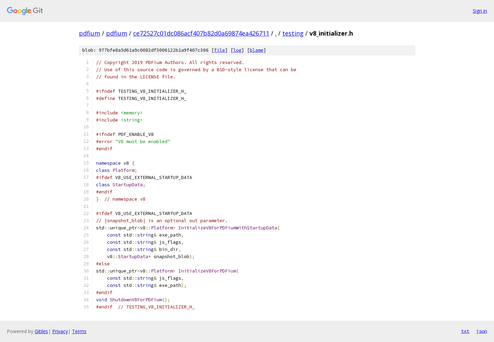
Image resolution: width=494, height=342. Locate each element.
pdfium (89, 33)
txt (465, 331)
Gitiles (41, 331)
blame (256, 50)
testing (293, 33)
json (481, 331)
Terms (79, 331)
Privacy (60, 331)
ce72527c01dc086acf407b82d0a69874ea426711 (201, 33)
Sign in (480, 11)
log (237, 50)
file (219, 50)
